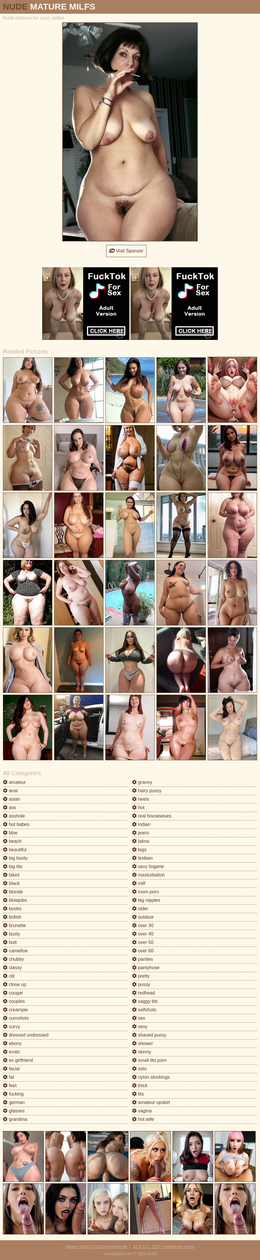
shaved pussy (149, 1035)
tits (138, 1093)
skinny (141, 1051)
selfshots (144, 1009)
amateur (14, 782)
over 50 (143, 942)
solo (139, 1068)
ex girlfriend (18, 1060)
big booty (15, 858)
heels (140, 799)
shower (142, 1043)
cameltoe (15, 950)
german (14, 1102)
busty (11, 933)
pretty (140, 976)
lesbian (142, 858)
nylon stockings (151, 1077)
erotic (11, 1051)
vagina (142, 1110)
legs (139, 849)
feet (10, 1085)
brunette (14, 925)
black (11, 883)
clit (9, 976)
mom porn (145, 891)
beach (12, 841)
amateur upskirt (151, 1102)
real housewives (151, 815)
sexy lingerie (148, 866)
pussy (141, 984)
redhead (143, 992)
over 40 (143, 933)
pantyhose (145, 967)
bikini (11, 874)
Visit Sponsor (126, 250)
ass (9, 807)
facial (11, 1068)
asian (11, 799)
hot (138, 807)
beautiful (14, 849)
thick (139, 1085)
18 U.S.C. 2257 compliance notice (164, 1246)
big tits (12, 866)
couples (14, 1001)
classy (12, 967)
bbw (10, 832)
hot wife (143, 1119)
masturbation (148, 874)
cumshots (16, 1018)
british (12, 917)
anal (10, 790)
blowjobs (15, 900)
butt (10, 942)
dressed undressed (26, 1035)
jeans (140, 832)
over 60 (143, 950)
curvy (11, 1026)
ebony (12, 1043)
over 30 (143, 925)
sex (138, 1018)
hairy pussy (146, 790)
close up (14, 984)
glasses (14, 1110)
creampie (15, 1009)
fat (8, 1077)
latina (140, 841)
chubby (13, 959)
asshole (14, 815)
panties (142, 959)
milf (138, 883)
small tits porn (149, 1060)
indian (141, 824)
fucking (13, 1093)
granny (142, 782)
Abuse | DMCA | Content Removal (96, 1246)
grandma (15, 1119)
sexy (139, 1026)
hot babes (16, 824)
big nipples (146, 900)
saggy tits (145, 1001)
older (140, 908)
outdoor (143, 917)
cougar (13, 992)
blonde (13, 891)
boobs (12, 908)
